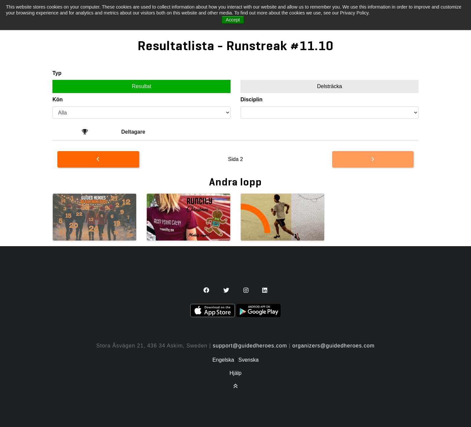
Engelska (223, 360)
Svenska (248, 360)
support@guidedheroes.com (250, 345)
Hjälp (235, 373)
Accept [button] (233, 19)
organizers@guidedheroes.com (333, 345)
